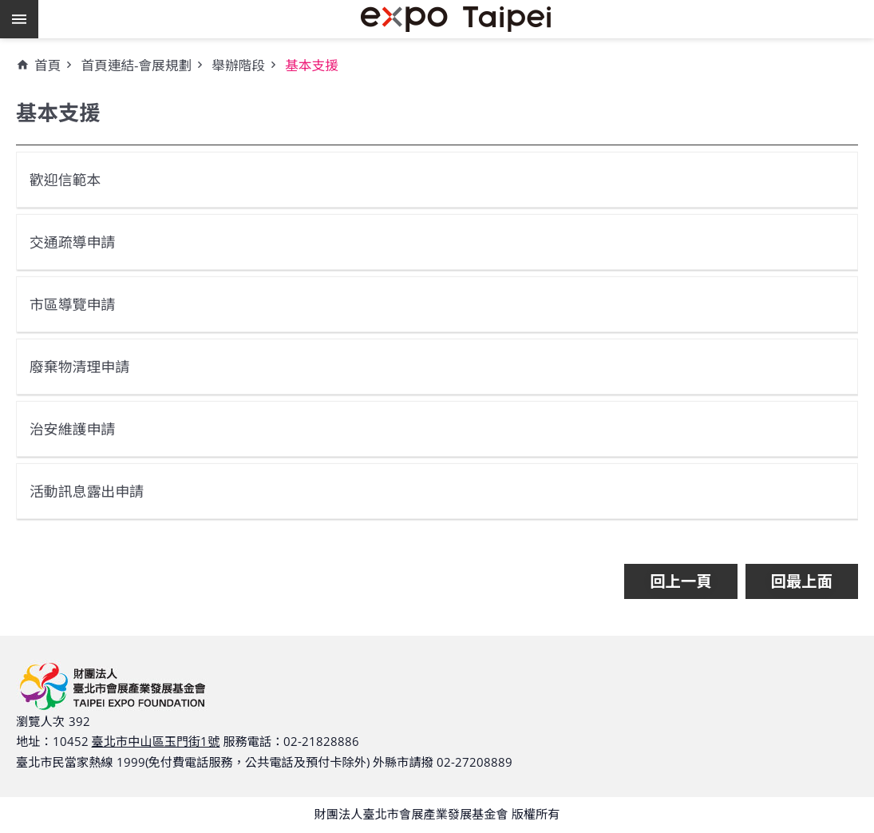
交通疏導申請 (76, 241)
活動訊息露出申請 (91, 491)
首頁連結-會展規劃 (136, 65)
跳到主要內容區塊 (8, 8)
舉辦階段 (238, 65)
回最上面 (801, 581)
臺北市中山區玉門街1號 (156, 741)
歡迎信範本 (68, 179)
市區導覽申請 (76, 304)
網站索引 (19, 19)
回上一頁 (680, 581)
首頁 (47, 65)
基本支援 (311, 65)
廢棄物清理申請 (84, 366)
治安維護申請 (76, 428)
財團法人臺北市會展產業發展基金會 (456, 19)
